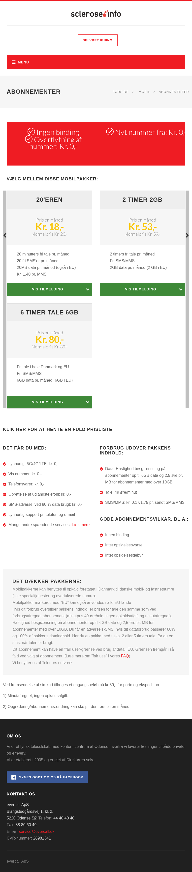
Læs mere (81, 525)
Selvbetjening (97, 40)
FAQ (125, 656)
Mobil (144, 91)
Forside (121, 91)
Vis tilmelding (61, 289)
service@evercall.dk (36, 831)
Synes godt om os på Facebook (47, 777)
